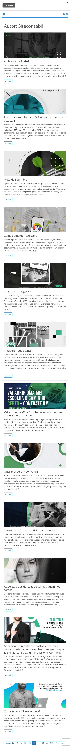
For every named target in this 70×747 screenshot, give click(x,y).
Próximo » (59, 743)
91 (43, 743)
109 (51, 743)
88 (30, 743)
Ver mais (8, 81)
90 (38, 743)
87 (25, 743)
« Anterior (10, 743)
